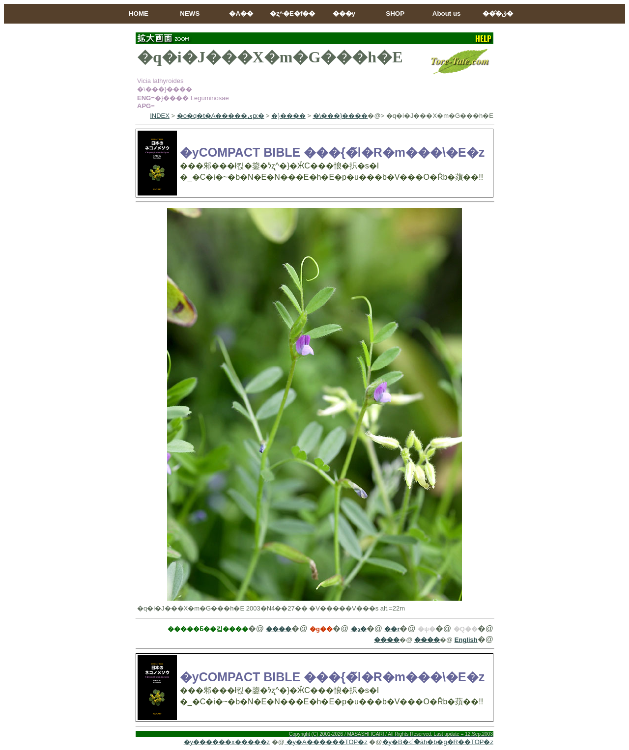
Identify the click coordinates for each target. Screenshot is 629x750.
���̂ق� (498, 13)
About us (446, 13)
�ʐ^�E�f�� (292, 13)
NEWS (190, 13)
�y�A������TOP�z (326, 742)
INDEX (160, 115)
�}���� (288, 115)
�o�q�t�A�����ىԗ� (220, 115)
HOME (138, 13)
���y (344, 13)
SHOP (395, 13)
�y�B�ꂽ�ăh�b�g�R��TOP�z (437, 742)
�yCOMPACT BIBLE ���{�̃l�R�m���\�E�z (332, 152)
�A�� (241, 13)
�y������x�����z (227, 742)
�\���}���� (340, 115)
